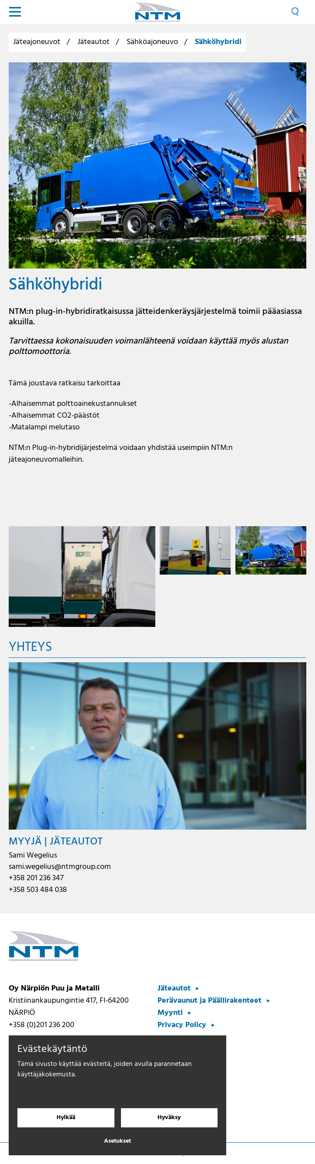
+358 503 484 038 (38, 890)
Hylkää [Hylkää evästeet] (66, 1118)
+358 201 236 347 (36, 878)
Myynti (170, 1013)
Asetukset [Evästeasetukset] (117, 1141)
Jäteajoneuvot (36, 42)
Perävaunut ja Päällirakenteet (209, 1000)
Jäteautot (93, 42)
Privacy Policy (182, 1025)
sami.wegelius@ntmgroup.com (60, 867)
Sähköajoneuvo (152, 42)
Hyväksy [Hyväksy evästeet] (169, 1118)
